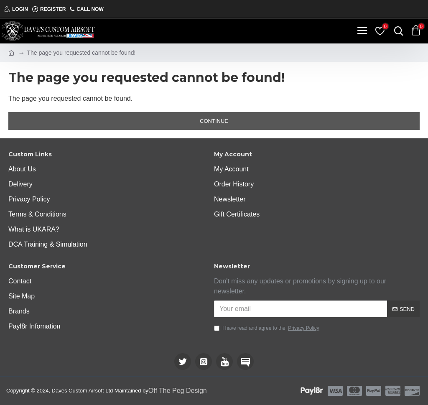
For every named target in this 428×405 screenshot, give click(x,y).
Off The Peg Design (177, 390)
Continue (214, 121)
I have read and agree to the (267, 328)
